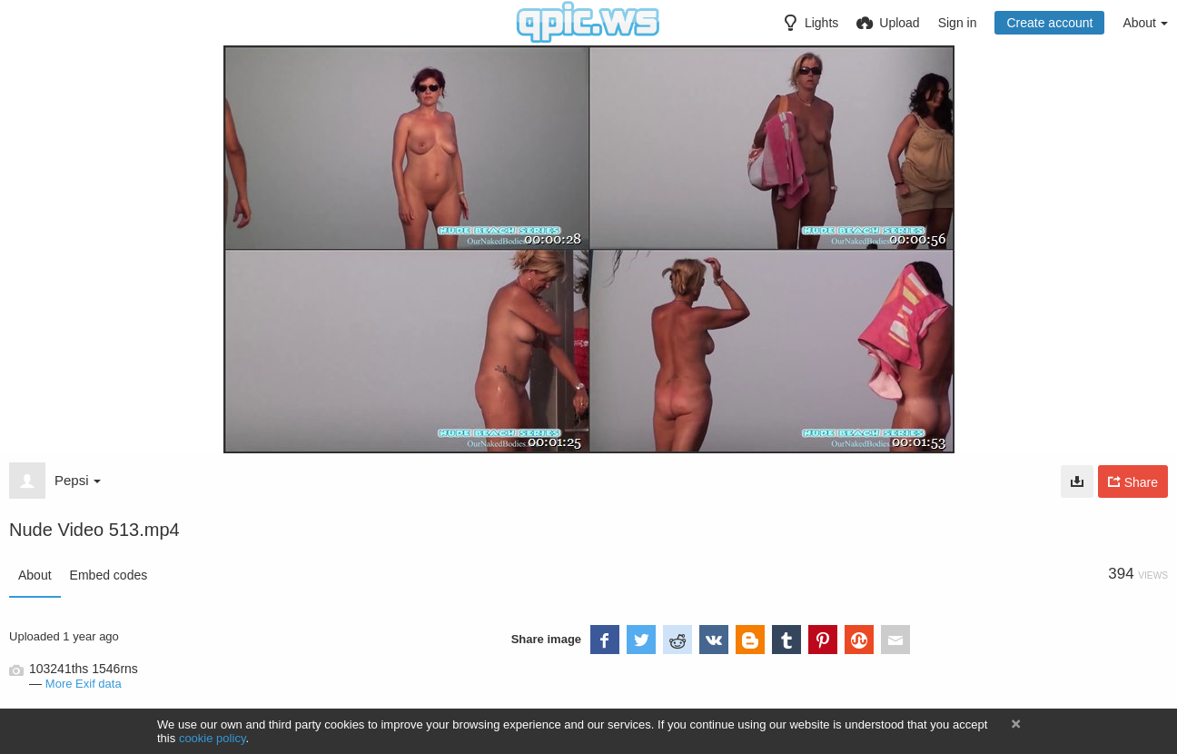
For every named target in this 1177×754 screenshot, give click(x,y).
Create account (1049, 22)
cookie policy (212, 738)
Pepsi (77, 480)
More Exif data (83, 683)
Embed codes (109, 575)
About (35, 575)
